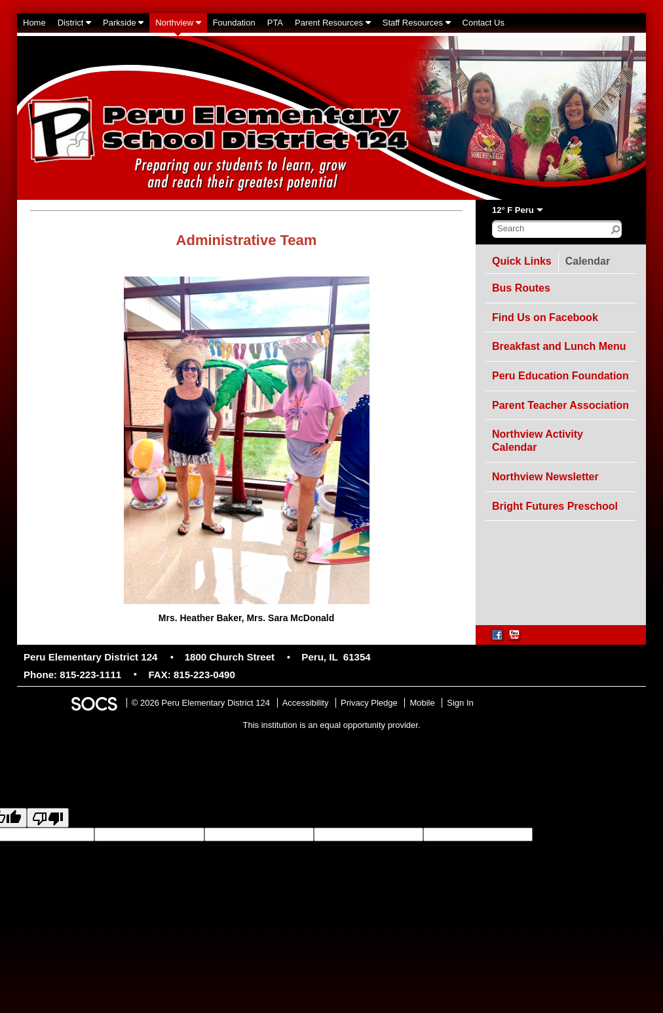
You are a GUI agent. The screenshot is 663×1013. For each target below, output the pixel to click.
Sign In (460, 703)
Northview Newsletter (545, 476)
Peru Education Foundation (560, 375)
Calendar (590, 259)
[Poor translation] (48, 818)
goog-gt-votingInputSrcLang (585, 834)
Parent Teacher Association (560, 405)
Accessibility (305, 703)
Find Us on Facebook (545, 317)
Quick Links (521, 261)
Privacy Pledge (369, 703)
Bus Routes (521, 288)
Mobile (421, 703)
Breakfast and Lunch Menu (559, 346)
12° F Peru (513, 210)
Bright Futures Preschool (555, 506)
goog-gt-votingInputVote (316, 846)
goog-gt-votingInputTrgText (220, 846)
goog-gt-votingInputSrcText (119, 846)
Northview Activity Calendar (537, 441)
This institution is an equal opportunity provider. (332, 725)
